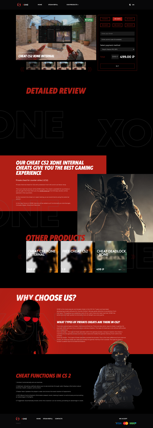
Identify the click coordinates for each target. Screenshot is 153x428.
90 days (105, 25)
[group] (42, 257)
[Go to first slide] (133, 257)
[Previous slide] (20, 257)
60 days (130, 19)
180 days (117, 25)
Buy (117, 66)
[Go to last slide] (22, 69)
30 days (117, 19)
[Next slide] (90, 69)
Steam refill (53, 4)
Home (40, 4)
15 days (105, 19)
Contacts (58, 419)
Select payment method (110, 45)
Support (18, 423)
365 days (129, 25)
